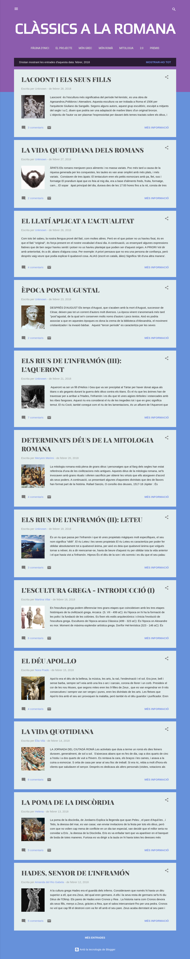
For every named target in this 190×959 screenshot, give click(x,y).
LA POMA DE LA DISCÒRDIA (67, 802)
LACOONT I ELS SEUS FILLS (66, 79)
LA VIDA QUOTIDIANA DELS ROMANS (82, 149)
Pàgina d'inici (40, 48)
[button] (166, 77)
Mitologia (126, 48)
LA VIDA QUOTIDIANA (57, 731)
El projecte (64, 48)
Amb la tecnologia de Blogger (95, 949)
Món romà (106, 48)
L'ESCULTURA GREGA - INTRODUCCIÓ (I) (88, 590)
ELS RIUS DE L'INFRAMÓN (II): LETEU (81, 519)
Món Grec (85, 48)
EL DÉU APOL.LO (48, 660)
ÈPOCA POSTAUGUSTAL (60, 289)
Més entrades (95, 937)
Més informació (156, 127)
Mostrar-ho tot (158, 62)
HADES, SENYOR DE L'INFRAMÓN (75, 872)
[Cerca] (174, 10)
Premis (154, 48)
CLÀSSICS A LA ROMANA (95, 28)
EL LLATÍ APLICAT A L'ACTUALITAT (77, 220)
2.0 (141, 48)
